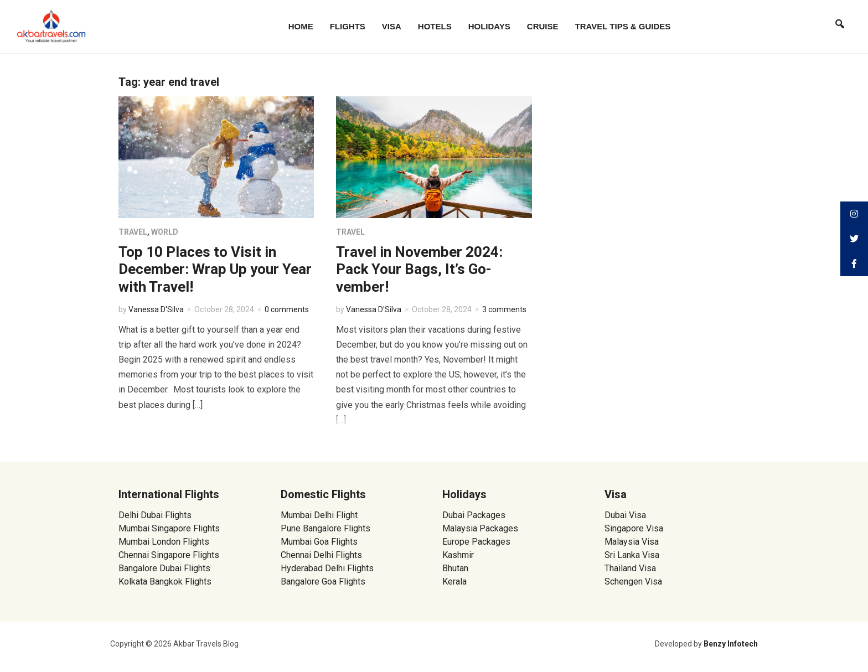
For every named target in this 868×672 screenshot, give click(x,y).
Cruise (543, 26)
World (164, 232)
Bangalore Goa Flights (323, 581)
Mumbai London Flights (163, 541)
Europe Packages (476, 541)
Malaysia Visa (631, 541)
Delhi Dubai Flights (155, 515)
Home (300, 26)
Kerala (454, 581)
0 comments (287, 309)
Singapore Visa (633, 528)
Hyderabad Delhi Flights (327, 568)
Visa (391, 26)
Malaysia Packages (480, 528)
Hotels (435, 26)
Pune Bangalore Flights (325, 528)
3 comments (504, 309)
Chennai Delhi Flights (321, 555)
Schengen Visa (633, 581)
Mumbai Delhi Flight (319, 515)
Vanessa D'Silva (156, 309)
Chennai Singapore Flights (168, 555)
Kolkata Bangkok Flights (164, 581)
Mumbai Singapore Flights (169, 528)
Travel (132, 232)
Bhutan (455, 568)
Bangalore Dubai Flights (164, 568)
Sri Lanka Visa (633, 555)
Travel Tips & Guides (623, 26)
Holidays (489, 26)
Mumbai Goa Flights (319, 541)
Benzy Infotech (731, 643)
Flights (347, 26)
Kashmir (458, 555)
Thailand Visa (630, 568)
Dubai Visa (625, 515)
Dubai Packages (473, 515)
